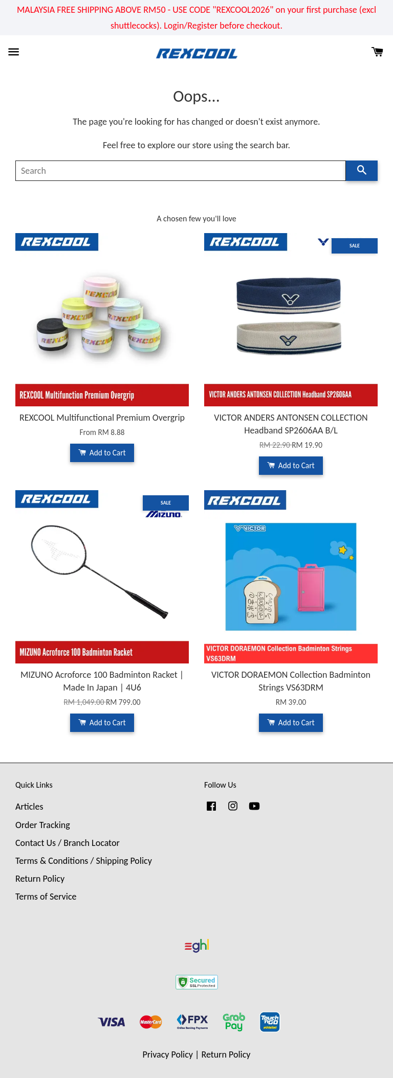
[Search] (180, 170)
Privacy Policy (168, 1054)
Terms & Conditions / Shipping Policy (83, 860)
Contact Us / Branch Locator (67, 842)
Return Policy (39, 878)
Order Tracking (42, 825)
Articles (29, 806)
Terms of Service (45, 896)
